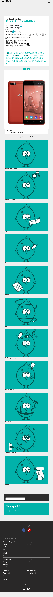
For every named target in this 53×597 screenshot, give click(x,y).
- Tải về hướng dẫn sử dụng (14, 132)
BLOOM (10, 52)
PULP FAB (23, 57)
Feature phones (31, 542)
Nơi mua (29, 544)
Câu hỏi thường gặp (8, 559)
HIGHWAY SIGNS (24, 54)
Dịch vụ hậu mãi (31, 573)
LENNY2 (35, 55)
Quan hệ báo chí (31, 571)
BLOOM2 (16, 52)
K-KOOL (19, 55)
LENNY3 (41, 55)
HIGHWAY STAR (34, 54)
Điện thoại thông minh (9, 542)
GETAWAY (27, 52)
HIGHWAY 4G (39, 52)
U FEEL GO (15, 62)
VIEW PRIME (38, 62)
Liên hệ (29, 562)
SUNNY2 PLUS (29, 60)
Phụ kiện (5, 544)
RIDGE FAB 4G (33, 59)
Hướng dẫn (6, 562)
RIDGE (26, 59)
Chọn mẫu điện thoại (26, 137)
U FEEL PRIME (23, 62)
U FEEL (8, 62)
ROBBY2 (16, 60)
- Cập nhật (9, 131)
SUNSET (37, 60)
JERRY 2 (8, 55)
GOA (33, 52)
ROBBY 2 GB (9, 60)
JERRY (42, 54)
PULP (17, 57)
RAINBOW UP (19, 59)
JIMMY (14, 55)
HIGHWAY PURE (13, 54)
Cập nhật (29, 559)
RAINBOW (30, 57)
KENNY (25, 55)
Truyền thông (6, 571)
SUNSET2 (44, 60)
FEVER (22, 52)
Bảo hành (5, 564)
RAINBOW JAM (38, 57)
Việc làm (5, 579)
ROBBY (41, 59)
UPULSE (31, 62)
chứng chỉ (6, 546)
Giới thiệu (5, 553)
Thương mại (6, 573)
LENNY (30, 55)
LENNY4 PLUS (9, 57)
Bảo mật (26, 584)
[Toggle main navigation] (49, 2)
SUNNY (22, 60)
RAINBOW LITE (10, 59)
